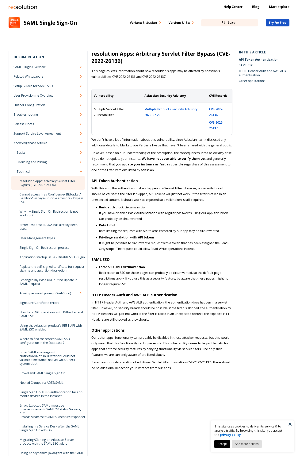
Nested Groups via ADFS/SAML (41, 383)
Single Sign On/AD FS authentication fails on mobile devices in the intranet (51, 394)
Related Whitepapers (28, 76)
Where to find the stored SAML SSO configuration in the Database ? (45, 341)
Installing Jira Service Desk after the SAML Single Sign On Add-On (49, 428)
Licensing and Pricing (32, 162)
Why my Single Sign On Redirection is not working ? (49, 213)
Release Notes (23, 124)
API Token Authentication (258, 59)
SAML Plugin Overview (29, 67)
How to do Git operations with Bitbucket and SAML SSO (51, 314)
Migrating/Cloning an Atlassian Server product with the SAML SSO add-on (47, 442)
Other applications (252, 81)
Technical (23, 171)
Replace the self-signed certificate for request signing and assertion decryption (52, 268)
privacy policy (230, 435)
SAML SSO (246, 65)
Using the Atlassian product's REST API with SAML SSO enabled (51, 327)
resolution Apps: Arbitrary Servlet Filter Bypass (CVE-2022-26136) (47, 183)
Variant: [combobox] (143, 23)
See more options (246, 444)
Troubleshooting (25, 114)
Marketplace (279, 7)
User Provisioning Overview (33, 95)
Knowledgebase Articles (30, 143)
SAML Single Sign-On (50, 22)
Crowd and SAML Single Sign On (42, 373)
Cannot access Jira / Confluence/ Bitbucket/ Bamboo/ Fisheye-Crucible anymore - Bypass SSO (51, 198)
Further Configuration (29, 105)
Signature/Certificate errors (39, 303)
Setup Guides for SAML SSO (33, 86)
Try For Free (278, 23)
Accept (222, 444)
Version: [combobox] (179, 23)
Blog (255, 7)
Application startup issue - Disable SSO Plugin (52, 257)
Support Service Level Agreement (37, 133)
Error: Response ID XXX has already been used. (49, 227)
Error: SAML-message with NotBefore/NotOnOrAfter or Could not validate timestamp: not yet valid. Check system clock (47, 358)
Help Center (233, 7)
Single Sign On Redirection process (44, 247)
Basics (21, 152)
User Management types (37, 238)
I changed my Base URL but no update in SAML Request (48, 282)
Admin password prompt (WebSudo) (45, 293)
